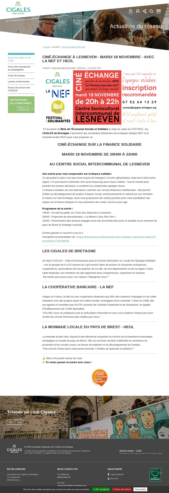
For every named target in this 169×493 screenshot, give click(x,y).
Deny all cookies (122, 489)
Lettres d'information (19, 81)
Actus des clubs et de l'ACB (63, 68)
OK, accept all (101, 489)
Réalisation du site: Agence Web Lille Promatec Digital (141, 453)
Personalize (140, 489)
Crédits (139, 451)
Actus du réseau (16, 75)
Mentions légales (127, 451)
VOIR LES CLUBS (15, 422)
